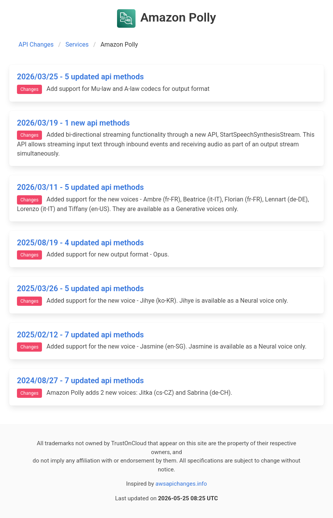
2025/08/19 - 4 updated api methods (80, 242)
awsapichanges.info (181, 483)
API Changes (36, 44)
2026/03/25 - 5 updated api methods (80, 76)
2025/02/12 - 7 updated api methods (80, 334)
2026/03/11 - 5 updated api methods (80, 187)
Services (77, 44)
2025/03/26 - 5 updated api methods (80, 288)
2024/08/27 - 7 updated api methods (80, 380)
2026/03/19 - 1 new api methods (73, 122)
